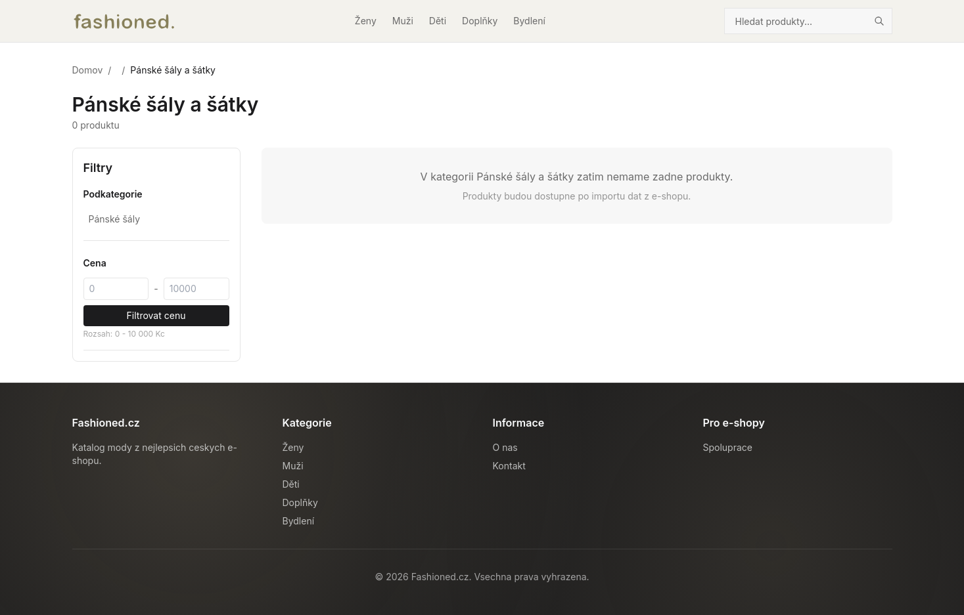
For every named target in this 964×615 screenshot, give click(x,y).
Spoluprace (727, 447)
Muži (402, 20)
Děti (437, 20)
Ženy (366, 20)
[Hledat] (879, 21)
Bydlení (529, 20)
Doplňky (479, 20)
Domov (87, 69)
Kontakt (509, 465)
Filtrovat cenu (156, 315)
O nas (505, 447)
